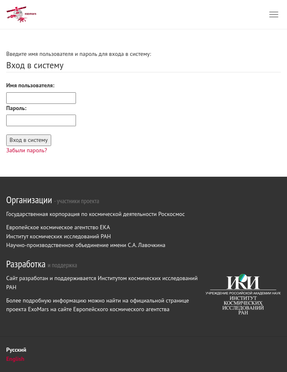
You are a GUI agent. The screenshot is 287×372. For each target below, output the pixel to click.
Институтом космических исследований (148, 278)
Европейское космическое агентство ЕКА (58, 227)
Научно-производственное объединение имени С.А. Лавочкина (85, 245)
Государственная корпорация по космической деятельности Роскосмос (95, 214)
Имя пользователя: (30, 85)
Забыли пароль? (26, 150)
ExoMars (39, 309)
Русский (16, 349)
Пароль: (16, 108)
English (15, 358)
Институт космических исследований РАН (58, 236)
